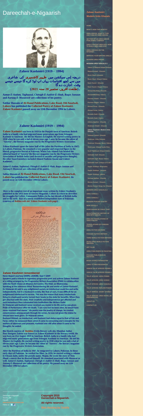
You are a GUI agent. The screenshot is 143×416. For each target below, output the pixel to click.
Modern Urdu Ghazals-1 (97, 63)
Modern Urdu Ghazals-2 (97, 190)
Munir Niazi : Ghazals (95, 75)
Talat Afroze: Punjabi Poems (99, 288)
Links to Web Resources (97, 264)
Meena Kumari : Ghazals (96, 182)
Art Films (91, 247)
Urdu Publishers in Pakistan (99, 251)
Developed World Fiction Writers (98, 242)
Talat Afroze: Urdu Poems (98, 276)
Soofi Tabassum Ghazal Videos (99, 151)
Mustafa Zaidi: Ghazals (96, 114)
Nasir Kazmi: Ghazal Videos (98, 87)
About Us (90, 301)
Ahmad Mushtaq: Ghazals (97, 91)
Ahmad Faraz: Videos (95, 110)
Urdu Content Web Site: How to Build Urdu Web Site (99, 45)
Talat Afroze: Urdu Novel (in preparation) (99, 296)
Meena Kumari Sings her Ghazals (100, 186)
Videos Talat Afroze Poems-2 (99, 272)
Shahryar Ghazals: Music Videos (99, 143)
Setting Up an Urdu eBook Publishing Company (98, 39)
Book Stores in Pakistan (97, 260)
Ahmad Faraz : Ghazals (96, 106)
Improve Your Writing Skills (99, 56)
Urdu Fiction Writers (96, 230)
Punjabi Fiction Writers (97, 234)
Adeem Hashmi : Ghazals (97, 122)
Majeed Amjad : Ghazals (96, 71)
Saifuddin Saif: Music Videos (98, 159)
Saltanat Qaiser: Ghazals (97, 135)
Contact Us (91, 305)
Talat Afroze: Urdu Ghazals (99, 284)
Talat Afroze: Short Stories (99, 292)
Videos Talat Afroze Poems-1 (99, 268)
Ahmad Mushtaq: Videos (97, 95)
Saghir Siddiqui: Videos (96, 174)
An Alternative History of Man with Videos (98, 214)
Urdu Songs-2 (92, 198)
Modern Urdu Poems (95, 59)
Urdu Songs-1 (92, 194)
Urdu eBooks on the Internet (95, 51)
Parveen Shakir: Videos (96, 102)
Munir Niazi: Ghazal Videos (97, 79)
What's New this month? (97, 29)
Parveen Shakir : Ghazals (97, 98)
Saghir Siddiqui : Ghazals (97, 170)
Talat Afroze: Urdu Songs (98, 280)
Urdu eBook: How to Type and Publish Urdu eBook (98, 34)
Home (89, 25)
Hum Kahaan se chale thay (98, 209)
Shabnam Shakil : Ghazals (97, 126)
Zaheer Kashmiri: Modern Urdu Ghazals (99, 130)
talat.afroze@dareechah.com (13, 402)
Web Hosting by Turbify (55, 407)
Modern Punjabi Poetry (97, 201)
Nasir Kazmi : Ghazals (96, 83)
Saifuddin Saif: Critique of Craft (99, 162)
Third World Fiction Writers (99, 238)
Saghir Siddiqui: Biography (97, 166)
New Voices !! (92, 205)
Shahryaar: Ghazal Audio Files (99, 147)
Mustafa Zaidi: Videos (95, 118)
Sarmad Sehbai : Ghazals (97, 178)
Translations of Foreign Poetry (97, 225)
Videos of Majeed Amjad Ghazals (100, 67)
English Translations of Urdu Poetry (97, 219)
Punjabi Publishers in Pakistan (96, 256)
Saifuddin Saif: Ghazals (96, 155)
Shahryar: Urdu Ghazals (96, 139)
